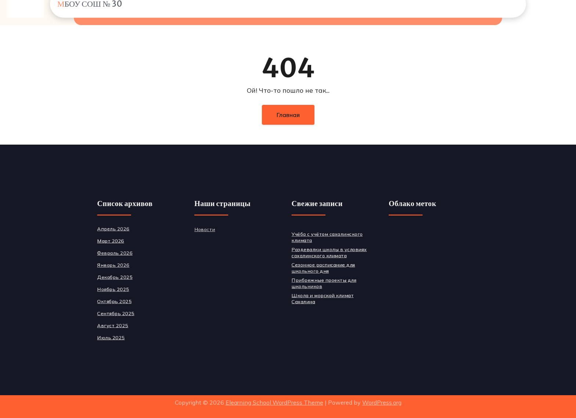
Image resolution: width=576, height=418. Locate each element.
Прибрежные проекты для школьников (320, 281)
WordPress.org (382, 399)
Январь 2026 (128, 265)
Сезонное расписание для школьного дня (320, 267)
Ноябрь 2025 (128, 287)
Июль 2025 (126, 331)
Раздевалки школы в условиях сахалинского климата (325, 253)
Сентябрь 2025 (131, 309)
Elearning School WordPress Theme (274, 399)
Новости (212, 232)
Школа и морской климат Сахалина (319, 296)
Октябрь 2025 (129, 298)
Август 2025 (128, 320)
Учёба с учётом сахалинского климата (323, 239)
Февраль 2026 (130, 254)
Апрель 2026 (128, 232)
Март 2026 (126, 243)
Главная (288, 114)
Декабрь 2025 (130, 276)
